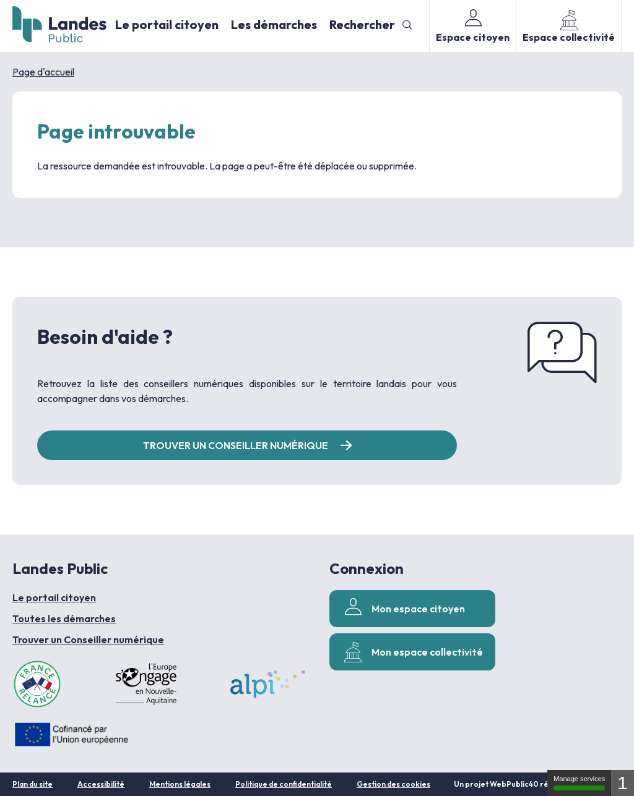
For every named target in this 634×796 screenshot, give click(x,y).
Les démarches (274, 24)
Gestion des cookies (393, 784)
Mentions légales (180, 784)
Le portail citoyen (167, 24)
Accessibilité (100, 784)
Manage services (579, 782)
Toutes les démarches (64, 618)
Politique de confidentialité (283, 784)
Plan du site (32, 784)
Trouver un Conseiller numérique (88, 639)
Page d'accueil (43, 72)
